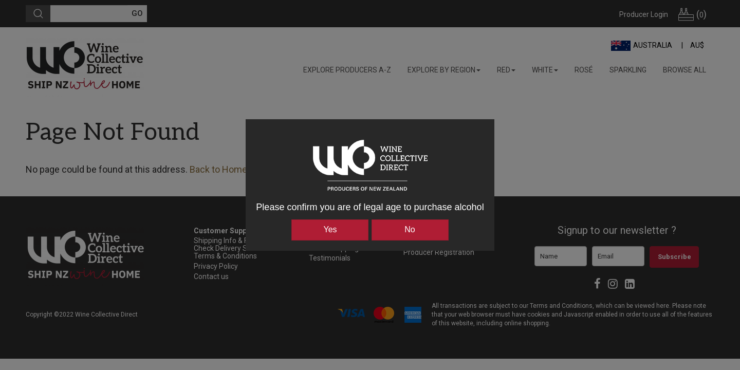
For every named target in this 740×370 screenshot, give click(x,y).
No (409, 229)
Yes (330, 229)
